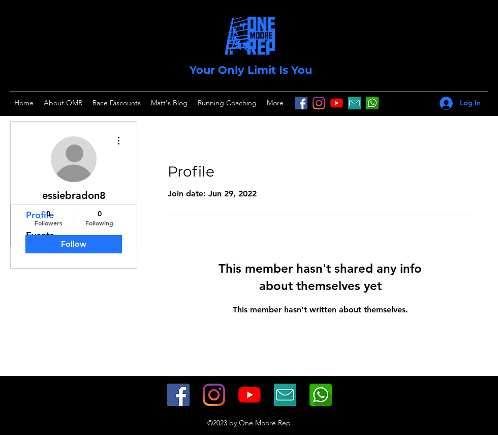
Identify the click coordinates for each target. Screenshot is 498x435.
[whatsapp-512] (320, 395)
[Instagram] (319, 103)
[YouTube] (336, 103)
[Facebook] (301, 103)
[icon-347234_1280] (354, 103)
